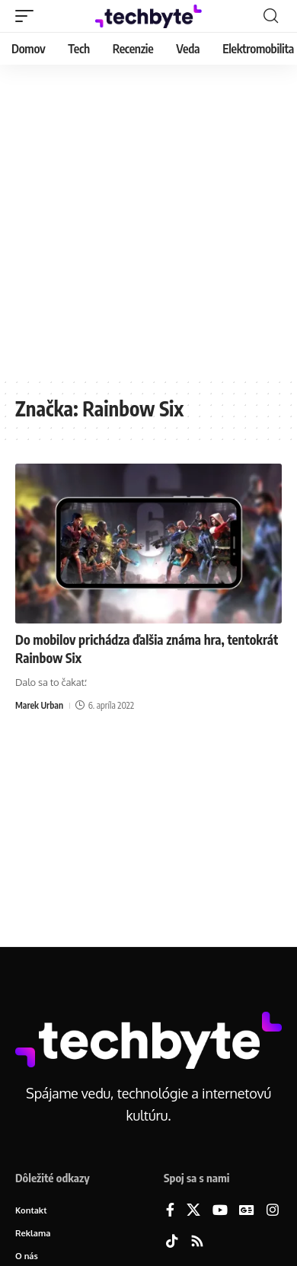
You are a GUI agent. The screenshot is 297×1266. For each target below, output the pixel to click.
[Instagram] (272, 1211)
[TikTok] (172, 1242)
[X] (193, 1211)
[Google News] (247, 1211)
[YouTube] (220, 1211)
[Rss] (197, 1242)
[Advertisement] (148, 220)
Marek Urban (39, 705)
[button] (28, 16)
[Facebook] (170, 1211)
